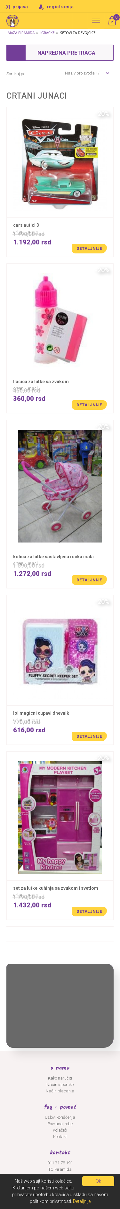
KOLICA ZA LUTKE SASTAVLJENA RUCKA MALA (53, 556)
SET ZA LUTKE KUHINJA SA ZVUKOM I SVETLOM (55, 888)
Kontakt (60, 1136)
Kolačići (60, 1130)
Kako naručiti (60, 1078)
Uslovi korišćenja (60, 1117)
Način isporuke (60, 1084)
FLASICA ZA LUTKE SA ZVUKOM (41, 381)
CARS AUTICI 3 (26, 225)
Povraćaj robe (60, 1123)
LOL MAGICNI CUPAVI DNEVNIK (41, 713)
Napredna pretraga (80, 21)
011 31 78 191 (60, 1162)
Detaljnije (89, 248)
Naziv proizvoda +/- (83, 73)
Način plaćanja (60, 1091)
